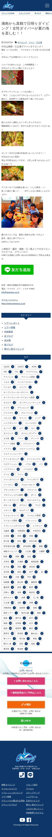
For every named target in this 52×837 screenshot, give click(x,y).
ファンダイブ (35, 479)
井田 (21, 535)
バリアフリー (11, 469)
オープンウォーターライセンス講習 (21, 397)
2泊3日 (23, 366)
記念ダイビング (33, 801)
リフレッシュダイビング (16, 525)
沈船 (21, 602)
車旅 (37, 638)
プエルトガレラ (30, 484)
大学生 (8, 561)
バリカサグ (30, 469)
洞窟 (37, 607)
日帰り (8, 592)
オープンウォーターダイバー (18, 392)
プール (8, 474)
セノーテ (9, 428)
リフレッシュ (33, 520)
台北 (31, 556)
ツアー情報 (9, 327)
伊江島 (8, 541)
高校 (35, 643)
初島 (7, 556)
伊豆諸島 (29, 546)
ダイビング (22, 42)
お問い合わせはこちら (26, 681)
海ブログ (38, 13)
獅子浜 (20, 618)
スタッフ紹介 (32, 785)
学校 (21, 566)
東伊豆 (34, 592)
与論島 (8, 530)
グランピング (25, 407)
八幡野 (44, 551)
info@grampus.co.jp (10, 292)
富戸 (33, 571)
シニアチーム (32, 797)
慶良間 (8, 587)
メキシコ (9, 510)
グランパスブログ (9, 805)
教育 (33, 587)
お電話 (26, 704)
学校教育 (8, 332)
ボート (36, 494)
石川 (33, 623)
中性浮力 (39, 530)
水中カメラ (10, 597)
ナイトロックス (36, 459)
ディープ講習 (11, 443)
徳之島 (22, 582)
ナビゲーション (12, 464)
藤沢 (33, 628)
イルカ (8, 382)
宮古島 (8, 571)
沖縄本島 (9, 607)
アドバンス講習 (30, 376)
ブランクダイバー (13, 489)
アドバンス (10, 376)
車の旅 (24, 638)
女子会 (8, 566)
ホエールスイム (36, 500)
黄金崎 (22, 648)
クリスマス (10, 412)
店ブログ (8, 336)
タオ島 (8, 438)
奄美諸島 (37, 561)
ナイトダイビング (13, 459)
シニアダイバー (12, 423)
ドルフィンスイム (29, 448)
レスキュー (40, 525)
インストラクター (27, 382)
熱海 (7, 618)
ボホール (9, 505)
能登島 (20, 628)
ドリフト (9, 448)
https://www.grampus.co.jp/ (13, 303)
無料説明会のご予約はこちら (26, 693)
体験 (43, 546)
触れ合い (37, 633)
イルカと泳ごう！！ (35, 809)
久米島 (8, 535)
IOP (7, 371)
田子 (33, 618)
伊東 (33, 535)
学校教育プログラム (35, 813)
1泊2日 (8, 366)
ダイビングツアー (31, 433)
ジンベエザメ (33, 423)
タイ (35, 428)
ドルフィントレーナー (15, 453)
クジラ (8, 407)
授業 (21, 587)
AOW (36, 366)
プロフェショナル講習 (15, 494)
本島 (21, 592)
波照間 (24, 607)
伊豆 (21, 541)
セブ (23, 428)
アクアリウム (34, 371)
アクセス (30, 789)
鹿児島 (8, 648)
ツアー (22, 438)
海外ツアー (10, 612)
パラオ (30, 464)
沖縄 (33, 602)
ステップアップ (33, 793)
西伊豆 (8, 633)
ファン (32, 42)
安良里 (34, 566)
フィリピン (10, 484)
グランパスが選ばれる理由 (13, 801)
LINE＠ (26, 721)
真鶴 (7, 623)
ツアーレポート (12, 323)
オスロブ (9, 402)
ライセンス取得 (36, 515)
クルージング (29, 412)
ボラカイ (25, 505)
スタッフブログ (24, 13)
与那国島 (23, 530)
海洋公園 (27, 612)
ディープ (37, 438)
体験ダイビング (12, 551)
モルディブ (26, 510)
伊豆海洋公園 (11, 546)
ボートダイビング (13, 500)
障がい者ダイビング (14, 349)
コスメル (9, 417)
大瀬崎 (22, 561)
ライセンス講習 (12, 520)
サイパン (25, 417)
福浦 (7, 628)
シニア (40, 417)
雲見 (23, 643)
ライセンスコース (13, 515)
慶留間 (36, 582)
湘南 (41, 612)
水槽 (25, 597)
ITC (19, 371)
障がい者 (9, 643)
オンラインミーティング (32, 402)
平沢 (31, 577)
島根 (7, 577)
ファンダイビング (13, 479)
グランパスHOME (8, 13)
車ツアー (9, 638)
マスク (40, 505)
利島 (19, 556)
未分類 (7, 340)
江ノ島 (38, 597)
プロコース (34, 489)
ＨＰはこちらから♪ (9, 300)
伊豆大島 (35, 541)
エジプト (25, 387)
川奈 (19, 577)
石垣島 (20, 623)
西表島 (22, 633)
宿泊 (21, 571)
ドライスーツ (31, 443)
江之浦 (39, 42)
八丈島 (30, 551)
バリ (43, 464)
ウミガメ (9, 387)
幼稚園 (8, 582)
